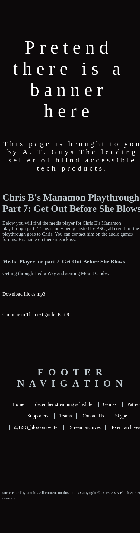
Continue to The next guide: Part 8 (35, 314)
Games (109, 404)
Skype (121, 415)
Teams (65, 415)
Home (18, 404)
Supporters (37, 415)
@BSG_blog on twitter (36, 427)
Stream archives (85, 427)
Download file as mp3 (23, 293)
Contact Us (93, 415)
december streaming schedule (63, 404)
